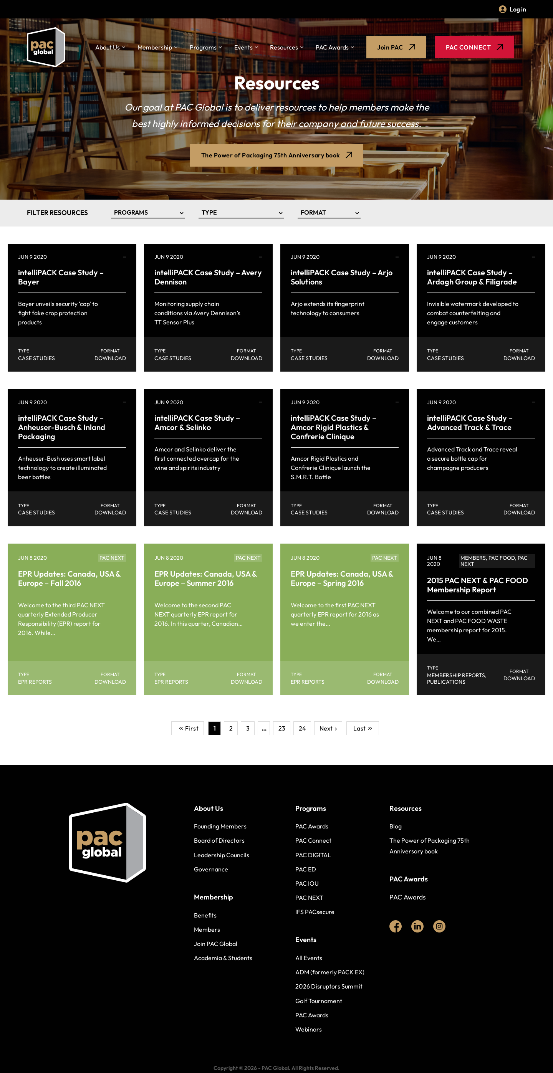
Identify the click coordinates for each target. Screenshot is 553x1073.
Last (362, 728)
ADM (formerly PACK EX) (329, 972)
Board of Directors (219, 840)
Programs (203, 47)
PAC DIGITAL (313, 855)
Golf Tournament (318, 1001)
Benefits (205, 915)
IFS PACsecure (314, 912)
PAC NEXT (309, 897)
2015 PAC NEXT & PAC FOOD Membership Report (477, 584)
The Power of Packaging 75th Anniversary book (429, 846)
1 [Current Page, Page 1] (215, 728)
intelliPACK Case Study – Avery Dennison (208, 277)
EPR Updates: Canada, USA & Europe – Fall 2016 (69, 578)
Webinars (308, 1029)
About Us (107, 47)
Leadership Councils (221, 855)
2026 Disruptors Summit (329, 986)
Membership (154, 47)
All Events (308, 958)
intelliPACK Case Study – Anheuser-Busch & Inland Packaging (61, 427)
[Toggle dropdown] (124, 48)
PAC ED (305, 869)
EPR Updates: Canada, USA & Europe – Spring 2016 (342, 578)
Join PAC (396, 47)
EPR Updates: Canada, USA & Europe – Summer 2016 (205, 578)
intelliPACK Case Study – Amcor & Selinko (197, 422)
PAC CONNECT (474, 47)
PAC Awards (332, 47)
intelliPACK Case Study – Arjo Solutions (341, 277)
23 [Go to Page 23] (281, 728)
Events (243, 47)
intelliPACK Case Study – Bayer (61, 277)
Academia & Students (223, 958)
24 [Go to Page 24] (302, 728)
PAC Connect (313, 840)
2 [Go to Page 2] (231, 728)
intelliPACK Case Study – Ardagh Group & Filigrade (472, 277)
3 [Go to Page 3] (248, 728)
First (189, 728)
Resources (284, 47)
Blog (395, 826)
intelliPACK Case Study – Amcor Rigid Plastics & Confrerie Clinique (333, 427)
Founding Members (220, 826)
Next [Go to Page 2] (326, 728)
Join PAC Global (215, 943)
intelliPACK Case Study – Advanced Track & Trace (470, 422)
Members (207, 929)
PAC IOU (307, 883)
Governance (211, 869)
